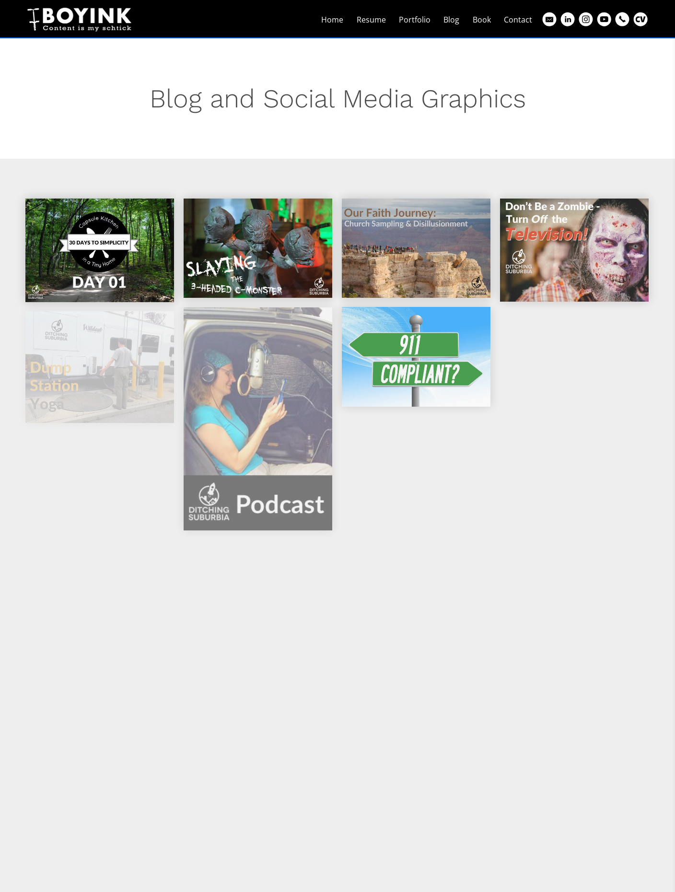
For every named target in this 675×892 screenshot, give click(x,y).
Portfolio (415, 19)
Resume (371, 19)
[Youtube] (604, 19)
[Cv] (640, 19)
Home (332, 19)
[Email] (549, 19)
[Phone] (622, 19)
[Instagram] (586, 19)
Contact (518, 19)
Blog (451, 19)
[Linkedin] (567, 19)
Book (482, 19)
